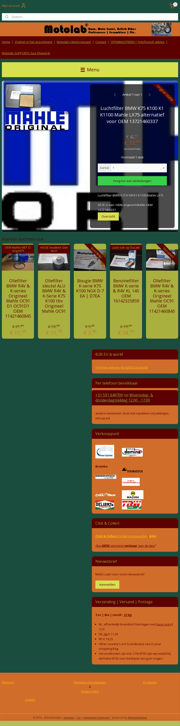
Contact (100, 42)
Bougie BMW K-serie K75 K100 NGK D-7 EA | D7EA (90, 288)
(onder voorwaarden (133, 536)
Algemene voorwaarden (90, 682)
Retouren (8, 682)
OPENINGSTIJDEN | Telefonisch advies (138, 42)
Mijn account (14, 5)
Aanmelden (107, 584)
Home (6, 42)
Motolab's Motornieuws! (74, 42)
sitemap (69, 717)
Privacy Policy (90, 691)
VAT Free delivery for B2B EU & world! (121, 367)
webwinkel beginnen (96, 717)
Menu (90, 69)
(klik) (152, 536)
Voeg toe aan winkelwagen (132, 181)
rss (78, 717)
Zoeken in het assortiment (33, 42)
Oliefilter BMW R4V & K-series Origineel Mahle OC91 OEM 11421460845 (162, 296)
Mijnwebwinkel (137, 717)
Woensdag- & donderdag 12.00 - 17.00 (124, 397)
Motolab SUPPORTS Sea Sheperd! (26, 53)
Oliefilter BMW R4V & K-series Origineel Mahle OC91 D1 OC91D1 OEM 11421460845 (18, 298)
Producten (150, 682)
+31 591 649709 (109, 395)
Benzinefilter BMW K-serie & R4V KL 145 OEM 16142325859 (126, 291)
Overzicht (108, 216)
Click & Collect (106, 536)
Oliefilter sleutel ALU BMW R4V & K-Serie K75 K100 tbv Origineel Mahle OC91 (54, 296)
